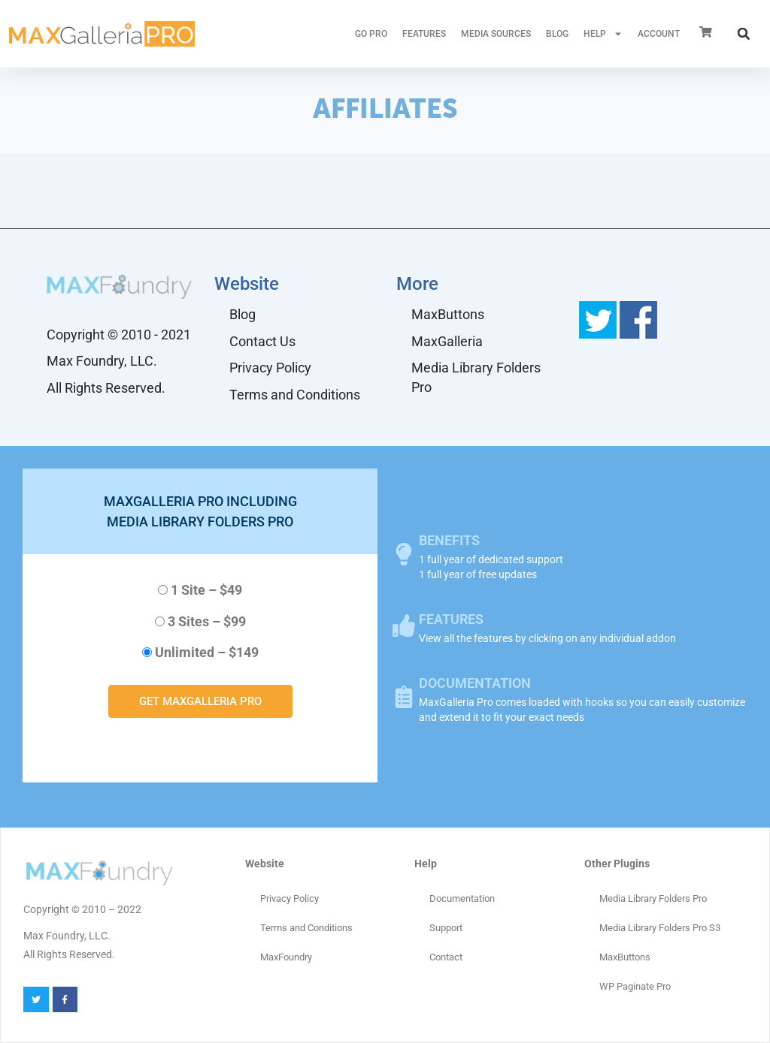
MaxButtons (447, 314)
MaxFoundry (286, 957)
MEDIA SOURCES (496, 34)
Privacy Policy (270, 367)
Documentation (462, 898)
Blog (557, 34)
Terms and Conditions (294, 394)
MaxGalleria (447, 341)
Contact (445, 957)
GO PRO (371, 34)
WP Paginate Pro (635, 986)
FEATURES (424, 34)
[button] (743, 34)
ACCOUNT (659, 34)
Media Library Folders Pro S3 (659, 927)
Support (445, 927)
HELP (603, 34)
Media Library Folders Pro (476, 377)
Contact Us (262, 341)
